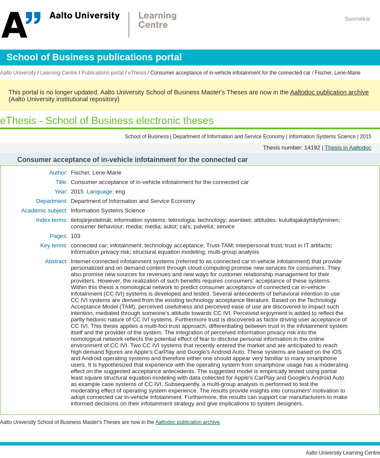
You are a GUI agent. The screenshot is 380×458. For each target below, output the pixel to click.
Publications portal (102, 73)
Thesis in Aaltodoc (348, 147)
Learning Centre (58, 73)
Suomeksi (357, 19)
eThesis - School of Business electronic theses (107, 120)
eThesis (137, 73)
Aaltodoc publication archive (329, 92)
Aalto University (18, 73)
